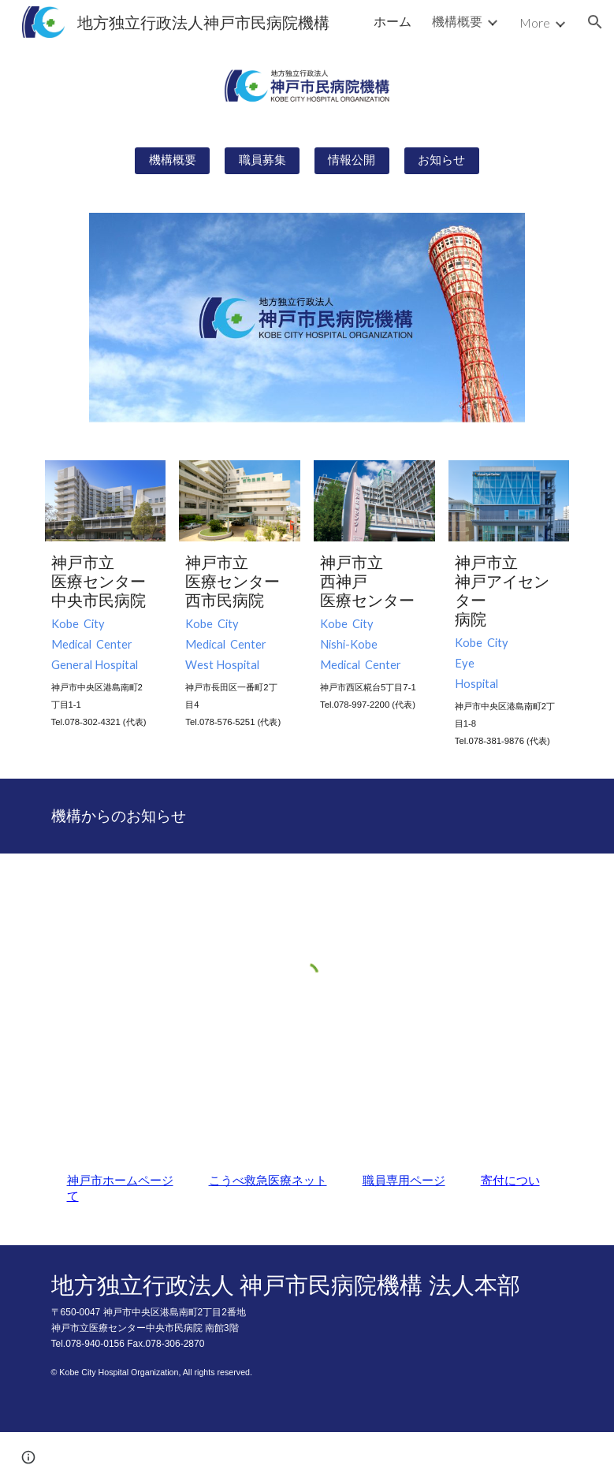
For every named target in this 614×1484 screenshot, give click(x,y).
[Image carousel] (306, 317)
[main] (105, 641)
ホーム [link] (392, 20)
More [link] (534, 22)
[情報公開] (351, 161)
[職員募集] (262, 161)
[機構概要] (172, 161)
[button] (595, 22)
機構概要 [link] (457, 20)
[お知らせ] (441, 161)
